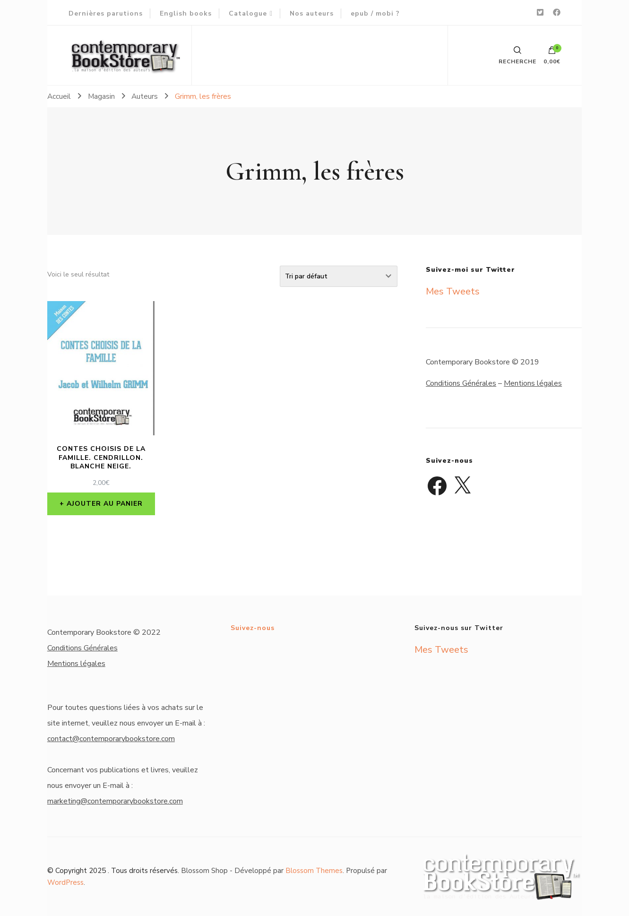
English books (186, 13)
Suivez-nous (253, 627)
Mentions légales (533, 383)
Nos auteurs (312, 13)
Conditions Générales (461, 383)
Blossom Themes (314, 870)
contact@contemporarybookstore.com (111, 739)
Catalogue (248, 13)
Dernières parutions (106, 13)
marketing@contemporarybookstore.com (115, 801)
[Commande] (338, 276)
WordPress (65, 882)
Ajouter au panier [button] (105, 503)
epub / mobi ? (375, 13)
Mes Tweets (453, 291)
